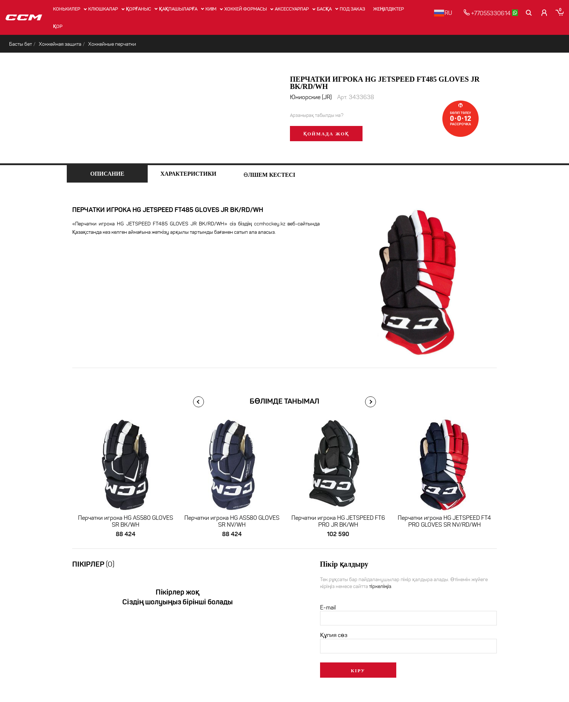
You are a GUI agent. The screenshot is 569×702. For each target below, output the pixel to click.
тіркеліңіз (380, 587)
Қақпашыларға (178, 9)
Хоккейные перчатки (112, 44)
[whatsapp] (515, 12)
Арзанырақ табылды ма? (316, 115)
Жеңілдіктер (388, 9)
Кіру (358, 671)
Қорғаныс (138, 9)
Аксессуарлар (292, 9)
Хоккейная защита (60, 44)
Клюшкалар (103, 9)
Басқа (324, 9)
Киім (211, 9)
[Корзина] (560, 12)
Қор (57, 26)
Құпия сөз (333, 635)
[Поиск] (529, 12)
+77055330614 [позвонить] (487, 13)
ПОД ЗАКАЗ (352, 9)
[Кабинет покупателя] (545, 12)
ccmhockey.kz (269, 224)
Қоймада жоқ (326, 133)
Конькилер (66, 9)
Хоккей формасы (245, 9)
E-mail (328, 607)
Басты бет (20, 44)
